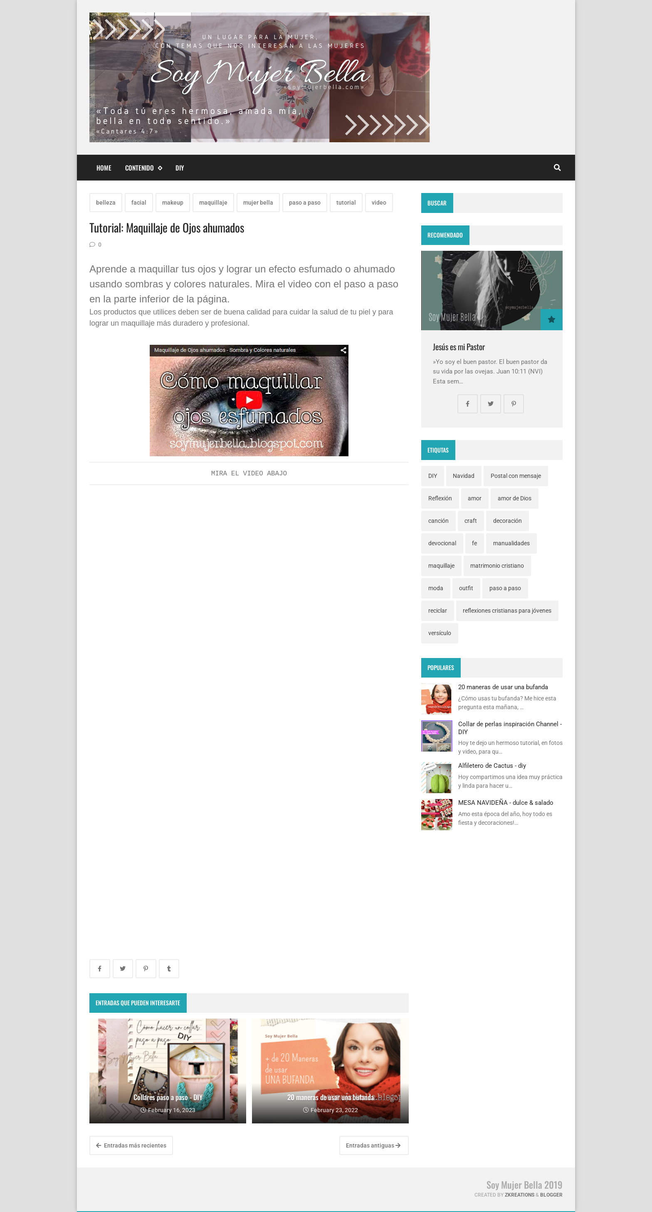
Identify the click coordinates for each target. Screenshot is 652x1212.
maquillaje (213, 202)
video (379, 202)
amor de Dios (514, 498)
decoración (507, 520)
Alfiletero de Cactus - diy (492, 765)
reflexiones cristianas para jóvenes (507, 610)
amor (475, 498)
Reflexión (440, 498)
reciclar (437, 610)
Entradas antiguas (373, 1145)
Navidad (463, 475)
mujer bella (258, 202)
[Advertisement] (249, 553)
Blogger (551, 1195)
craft (470, 520)
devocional (442, 543)
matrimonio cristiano (497, 565)
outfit (466, 588)
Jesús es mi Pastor (459, 347)
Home (103, 167)
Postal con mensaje (516, 475)
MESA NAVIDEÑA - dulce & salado (505, 802)
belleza (106, 202)
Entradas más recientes (131, 1145)
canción (438, 520)
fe (474, 543)
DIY (179, 167)
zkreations (519, 1195)
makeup (172, 202)
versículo (439, 633)
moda (435, 588)
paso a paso (305, 202)
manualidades (511, 543)
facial (138, 202)
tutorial (346, 202)
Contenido (143, 168)
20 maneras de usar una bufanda (503, 687)
